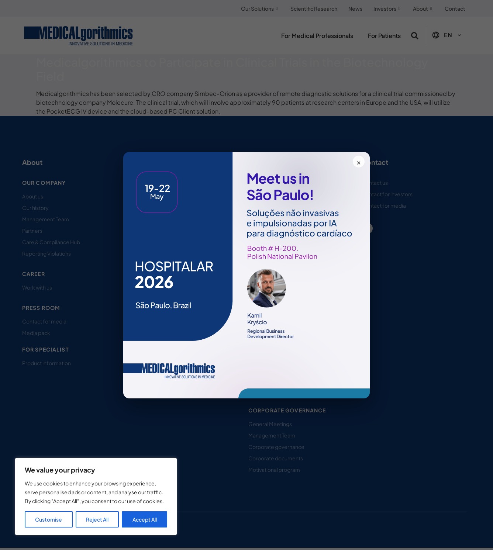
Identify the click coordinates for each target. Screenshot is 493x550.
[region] (96, 496)
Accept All (144, 519)
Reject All (97, 519)
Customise (48, 519)
